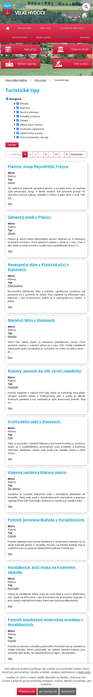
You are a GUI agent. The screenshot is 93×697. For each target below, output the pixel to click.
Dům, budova (15, 285)
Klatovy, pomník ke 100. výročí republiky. (45, 370)
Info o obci (65, 37)
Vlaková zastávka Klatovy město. (37, 472)
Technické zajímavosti (32, 128)
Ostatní (24, 120)
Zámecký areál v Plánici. (30, 217)
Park (10, 437)
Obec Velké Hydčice (7, 28)
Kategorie (15, 98)
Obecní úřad (24, 28)
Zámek (11, 233)
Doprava (25, 107)
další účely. (84, 672)
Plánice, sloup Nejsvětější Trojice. (38, 166)
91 (67, 154)
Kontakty (85, 37)
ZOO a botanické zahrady (34, 137)
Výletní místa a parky (31, 133)
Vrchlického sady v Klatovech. (34, 421)
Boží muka (13, 588)
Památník (13, 387)
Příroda (24, 103)
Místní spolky (43, 37)
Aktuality (30, 49)
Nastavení (67, 691)
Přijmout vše (27, 691)
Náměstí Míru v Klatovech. (32, 320)
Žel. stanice (14, 488)
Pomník (12, 536)
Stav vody (45, 28)
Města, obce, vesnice (31, 124)
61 (56, 154)
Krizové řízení (19, 37)
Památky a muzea (30, 116)
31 (46, 154)
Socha (11, 182)
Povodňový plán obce (72, 28)
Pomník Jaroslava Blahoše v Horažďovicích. (46, 519)
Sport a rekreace (29, 112)
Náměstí (12, 336)
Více (10, 203)
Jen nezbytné (48, 691)
